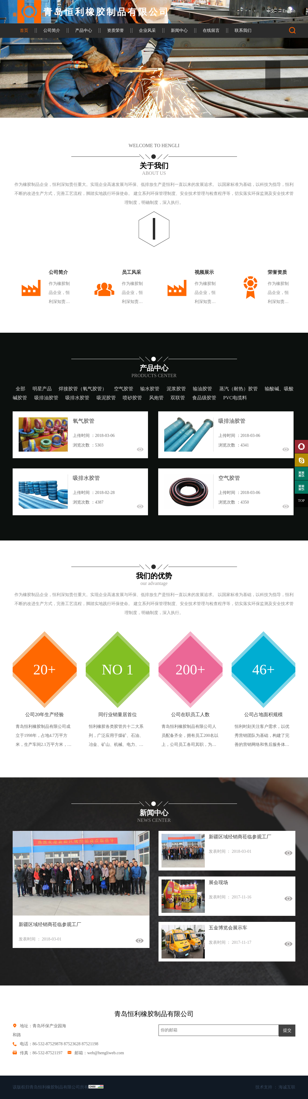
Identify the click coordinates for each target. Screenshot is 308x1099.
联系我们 (243, 30)
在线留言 (211, 30)
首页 (24, 30)
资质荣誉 (115, 30)
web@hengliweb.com (105, 1053)
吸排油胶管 (46, 397)
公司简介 (51, 30)
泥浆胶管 (176, 388)
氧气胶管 (83, 421)
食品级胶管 (204, 397)
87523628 (72, 1044)
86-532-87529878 (47, 1044)
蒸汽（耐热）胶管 (238, 388)
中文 (270, 11)
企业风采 (147, 30)
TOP (301, 500)
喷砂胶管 (132, 397)
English (288, 11)
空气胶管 (123, 388)
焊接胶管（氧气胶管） (83, 388)
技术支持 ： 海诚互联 (275, 1087)
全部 (20, 388)
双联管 (178, 397)
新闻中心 (179, 30)
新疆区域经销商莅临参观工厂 (50, 924)
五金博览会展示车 (228, 927)
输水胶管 (149, 388)
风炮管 (156, 397)
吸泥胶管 (106, 397)
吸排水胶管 (77, 397)
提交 (287, 1030)
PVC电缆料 (235, 397)
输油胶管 (202, 388)
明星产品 (42, 388)
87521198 (90, 1044)
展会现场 (218, 882)
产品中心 (83, 30)
